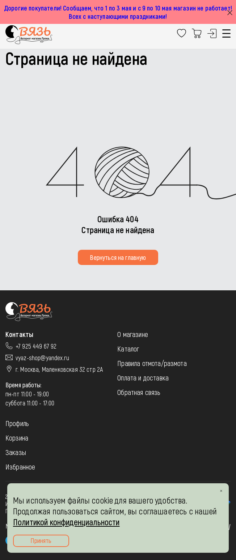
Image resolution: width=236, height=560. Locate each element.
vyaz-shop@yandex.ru (42, 358)
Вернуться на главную (118, 257)
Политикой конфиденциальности (66, 522)
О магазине (132, 334)
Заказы (15, 452)
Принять (40, 540)
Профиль (17, 423)
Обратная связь (138, 392)
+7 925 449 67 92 (36, 346)
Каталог (128, 348)
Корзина (16, 437)
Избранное (20, 466)
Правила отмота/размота (152, 363)
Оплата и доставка (143, 377)
